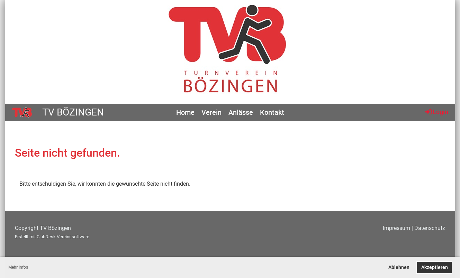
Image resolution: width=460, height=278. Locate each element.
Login (436, 112)
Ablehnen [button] (398, 267)
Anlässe (240, 112)
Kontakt (272, 112)
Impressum (396, 228)
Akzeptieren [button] (434, 267)
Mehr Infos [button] (18, 267)
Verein (211, 112)
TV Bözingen (73, 112)
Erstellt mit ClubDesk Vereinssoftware (52, 236)
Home (185, 112)
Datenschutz (429, 228)
